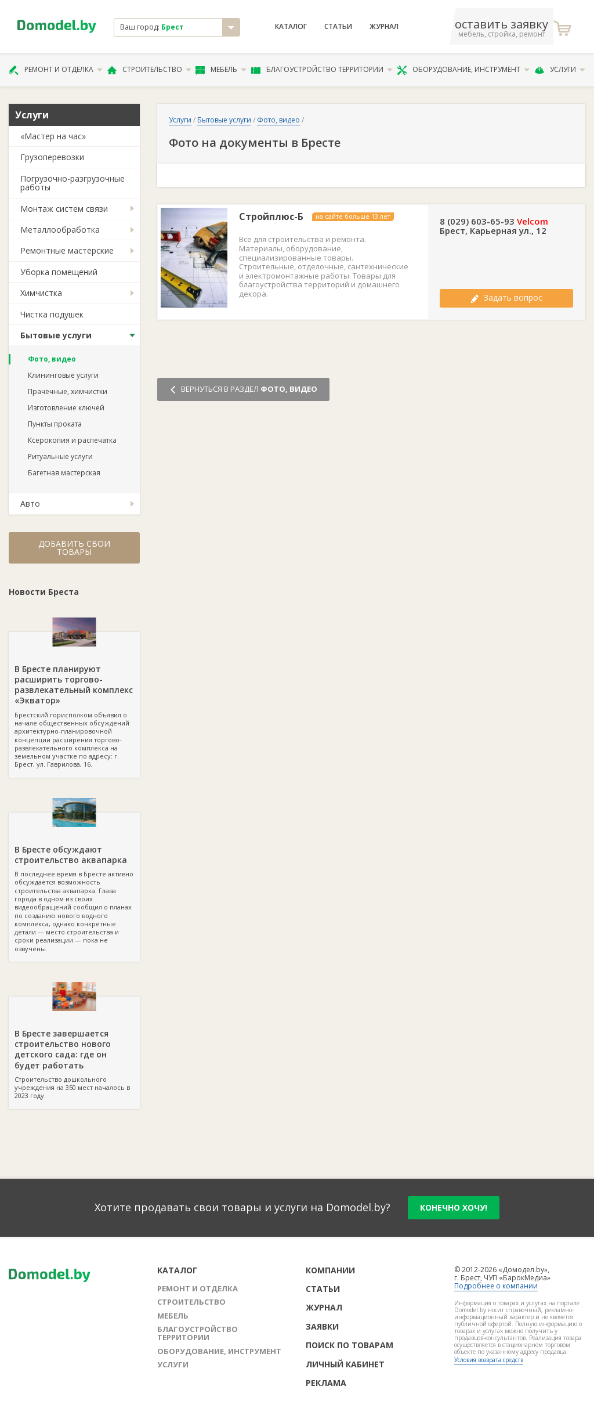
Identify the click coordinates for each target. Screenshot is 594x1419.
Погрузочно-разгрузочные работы (72, 183)
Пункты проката (55, 424)
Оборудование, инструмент (463, 69)
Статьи (338, 26)
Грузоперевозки (52, 157)
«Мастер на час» (53, 136)
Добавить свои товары (74, 547)
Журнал (384, 26)
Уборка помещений (58, 271)
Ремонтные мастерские (67, 250)
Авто (30, 503)
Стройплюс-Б (271, 217)
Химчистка (41, 292)
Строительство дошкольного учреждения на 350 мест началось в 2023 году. (74, 1048)
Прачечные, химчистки (67, 391)
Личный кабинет (345, 1364)
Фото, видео (52, 359)
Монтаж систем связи (64, 208)
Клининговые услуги (63, 375)
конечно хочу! (453, 1207)
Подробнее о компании (496, 1286)
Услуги (559, 69)
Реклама (326, 1382)
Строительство (149, 69)
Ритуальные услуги (60, 456)
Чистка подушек (52, 314)
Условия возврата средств (488, 1360)
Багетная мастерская (64, 473)
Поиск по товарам (349, 1345)
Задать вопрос (506, 297)
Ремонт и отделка (56, 69)
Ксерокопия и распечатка (72, 440)
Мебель (221, 69)
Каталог (291, 26)
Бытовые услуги (56, 335)
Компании (330, 1270)
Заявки (322, 1326)
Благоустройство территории (322, 69)
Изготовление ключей (66, 408)
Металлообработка (60, 229)
